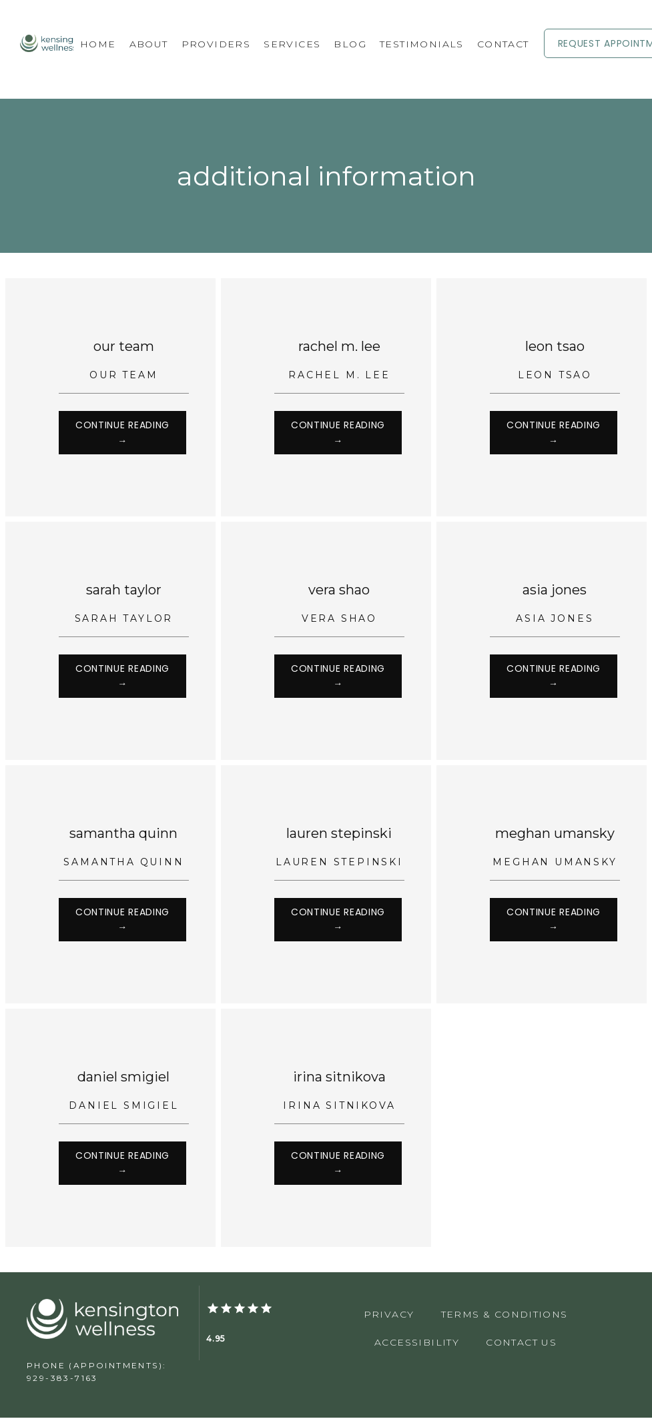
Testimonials (422, 44)
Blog (350, 44)
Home (98, 44)
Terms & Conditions (504, 1318)
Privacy (389, 1318)
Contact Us (521, 1346)
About (148, 44)
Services (292, 44)
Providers (216, 44)
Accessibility (416, 1346)
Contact (503, 44)
